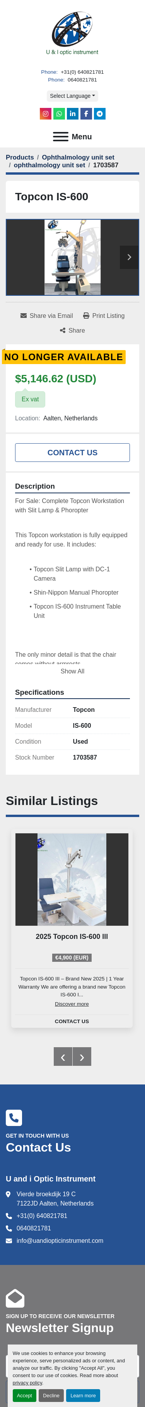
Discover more (72, 1004)
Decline (51, 1395)
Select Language (70, 96)
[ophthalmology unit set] (49, 165)
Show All (72, 671)
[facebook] (86, 114)
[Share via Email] (46, 316)
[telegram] (100, 114)
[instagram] (45, 114)
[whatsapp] (59, 114)
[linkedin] (72, 114)
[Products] (20, 157)
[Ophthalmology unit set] (78, 157)
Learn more (83, 1395)
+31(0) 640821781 (81, 72)
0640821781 (81, 80)
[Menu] (60, 136)
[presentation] (63, 1056)
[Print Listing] (104, 316)
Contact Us (73, 452)
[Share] (72, 330)
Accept (24, 1395)
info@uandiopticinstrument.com (60, 1240)
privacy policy (27, 1383)
